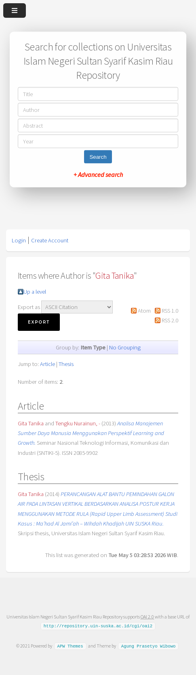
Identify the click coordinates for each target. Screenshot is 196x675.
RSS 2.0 (170, 320)
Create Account (49, 240)
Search (97, 157)
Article (47, 364)
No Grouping (125, 347)
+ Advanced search (98, 174)
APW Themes (70, 646)
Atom (144, 310)
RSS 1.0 (170, 310)
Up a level (34, 291)
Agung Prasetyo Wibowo (148, 646)
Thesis (66, 364)
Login (19, 240)
